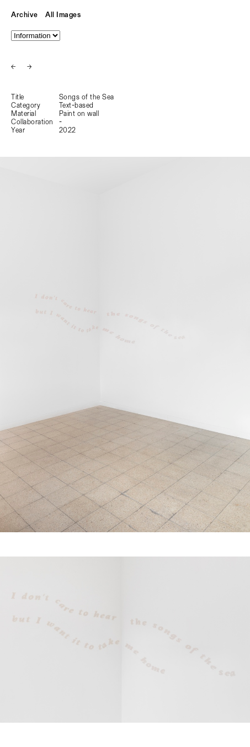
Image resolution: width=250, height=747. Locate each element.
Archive (24, 15)
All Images (63, 15)
